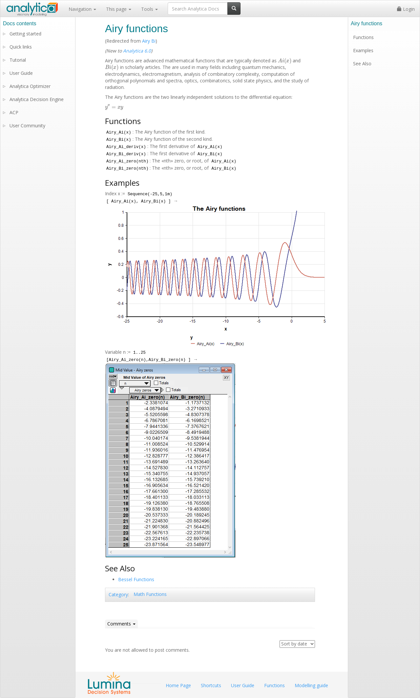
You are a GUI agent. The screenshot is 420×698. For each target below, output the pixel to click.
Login (406, 9)
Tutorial (18, 60)
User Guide (21, 73)
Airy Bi (149, 41)
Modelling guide (311, 685)
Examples (363, 50)
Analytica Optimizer (30, 86)
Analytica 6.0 (137, 51)
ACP (14, 112)
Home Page (178, 685)
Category (118, 594)
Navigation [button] (82, 9)
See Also (362, 63)
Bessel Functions (136, 579)
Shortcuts (211, 685)
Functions (363, 37)
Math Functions (150, 594)
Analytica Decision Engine (37, 99)
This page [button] (118, 9)
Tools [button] (149, 9)
